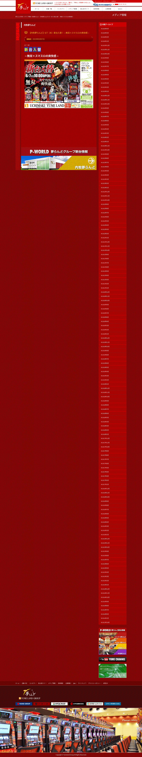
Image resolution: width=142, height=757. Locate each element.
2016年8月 (105, 505)
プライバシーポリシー (94, 683)
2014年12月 (105, 589)
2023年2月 (105, 183)
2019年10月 (105, 346)
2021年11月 (105, 246)
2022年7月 (105, 213)
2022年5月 (105, 221)
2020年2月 (105, 330)
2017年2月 (105, 480)
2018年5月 (105, 418)
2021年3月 (105, 280)
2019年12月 (105, 338)
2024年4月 (105, 129)
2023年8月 (105, 158)
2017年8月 (105, 455)
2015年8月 (105, 556)
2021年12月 (105, 242)
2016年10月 (105, 497)
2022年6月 (105, 217)
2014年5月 (105, 614)
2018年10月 (105, 397)
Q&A (74, 683)
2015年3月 (105, 576)
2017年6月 (105, 464)
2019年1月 (105, 384)
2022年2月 (105, 234)
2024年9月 (105, 108)
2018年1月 (105, 434)
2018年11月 (105, 392)
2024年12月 (105, 96)
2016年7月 (105, 510)
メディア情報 (27, 16)
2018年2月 (105, 430)
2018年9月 (105, 401)
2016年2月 (105, 530)
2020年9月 (105, 305)
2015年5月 (105, 568)
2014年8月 (105, 606)
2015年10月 (105, 547)
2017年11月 (105, 443)
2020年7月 (105, 313)
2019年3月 (105, 376)
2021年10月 (105, 250)
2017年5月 (105, 468)
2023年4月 (105, 175)
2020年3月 (105, 325)
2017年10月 (105, 447)
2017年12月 (105, 438)
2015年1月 (105, 585)
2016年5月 (105, 518)
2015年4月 (105, 572)
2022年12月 (105, 192)
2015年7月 (105, 560)
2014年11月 (105, 593)
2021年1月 (105, 288)
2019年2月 (105, 380)
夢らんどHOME (19, 16)
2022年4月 (105, 225)
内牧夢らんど (35, 16)
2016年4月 (105, 522)
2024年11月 (105, 100)
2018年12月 (105, 388)
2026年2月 (105, 37)
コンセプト (32, 683)
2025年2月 (105, 87)
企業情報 (68, 683)
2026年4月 (105, 29)
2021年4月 (105, 275)
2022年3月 (105, 229)
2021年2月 (105, 284)
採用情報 (60, 683)
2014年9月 (105, 602)
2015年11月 (105, 543)
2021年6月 (105, 267)
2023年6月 (105, 167)
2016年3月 (105, 526)
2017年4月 (105, 472)
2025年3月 (105, 83)
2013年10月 (105, 622)
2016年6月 (105, 514)
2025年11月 (105, 50)
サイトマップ (98, 1)
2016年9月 (105, 501)
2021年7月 (105, 263)
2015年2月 (105, 581)
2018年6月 (105, 413)
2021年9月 (105, 254)
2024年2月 (105, 137)
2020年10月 (105, 300)
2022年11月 (105, 196)
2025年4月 (105, 79)
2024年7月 (105, 116)
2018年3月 (105, 426)
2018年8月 (105, 405)
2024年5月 (105, 125)
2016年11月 (105, 493)
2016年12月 (105, 489)
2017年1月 (105, 484)
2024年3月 (105, 133)
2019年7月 (105, 359)
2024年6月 (105, 121)
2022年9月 (105, 204)
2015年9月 (105, 551)
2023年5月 (105, 171)
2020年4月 (105, 321)
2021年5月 (105, 271)
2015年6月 (105, 564)
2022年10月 (105, 200)
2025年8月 (105, 62)
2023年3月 (105, 179)
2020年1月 (105, 334)
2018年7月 (105, 409)
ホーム (17, 683)
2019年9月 (105, 351)
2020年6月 (105, 317)
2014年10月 (105, 597)
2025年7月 (105, 66)
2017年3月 (105, 476)
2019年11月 (105, 342)
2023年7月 (105, 162)
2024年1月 (105, 142)
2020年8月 (105, 309)
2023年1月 (105, 188)
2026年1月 (105, 41)
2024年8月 (105, 112)
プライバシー (106, 1)
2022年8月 (105, 208)
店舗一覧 (24, 683)
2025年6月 (105, 70)
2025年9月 (105, 58)
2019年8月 (105, 355)
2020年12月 (105, 292)
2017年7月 (105, 459)
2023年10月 (105, 150)
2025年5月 (105, 75)
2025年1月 (105, 91)
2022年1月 (105, 238)
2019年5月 (105, 367)
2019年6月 (105, 363)
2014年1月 (105, 618)
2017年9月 (105, 451)
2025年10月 (105, 54)
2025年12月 (105, 45)
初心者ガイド (41, 683)
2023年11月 (105, 146)
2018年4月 (105, 422)
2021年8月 (105, 259)
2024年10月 (105, 104)
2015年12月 (105, 539)
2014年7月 (105, 610)
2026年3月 (105, 33)
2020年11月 (105, 296)
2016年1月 (105, 535)
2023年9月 (105, 154)
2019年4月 (105, 371)
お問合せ (113, 1)
